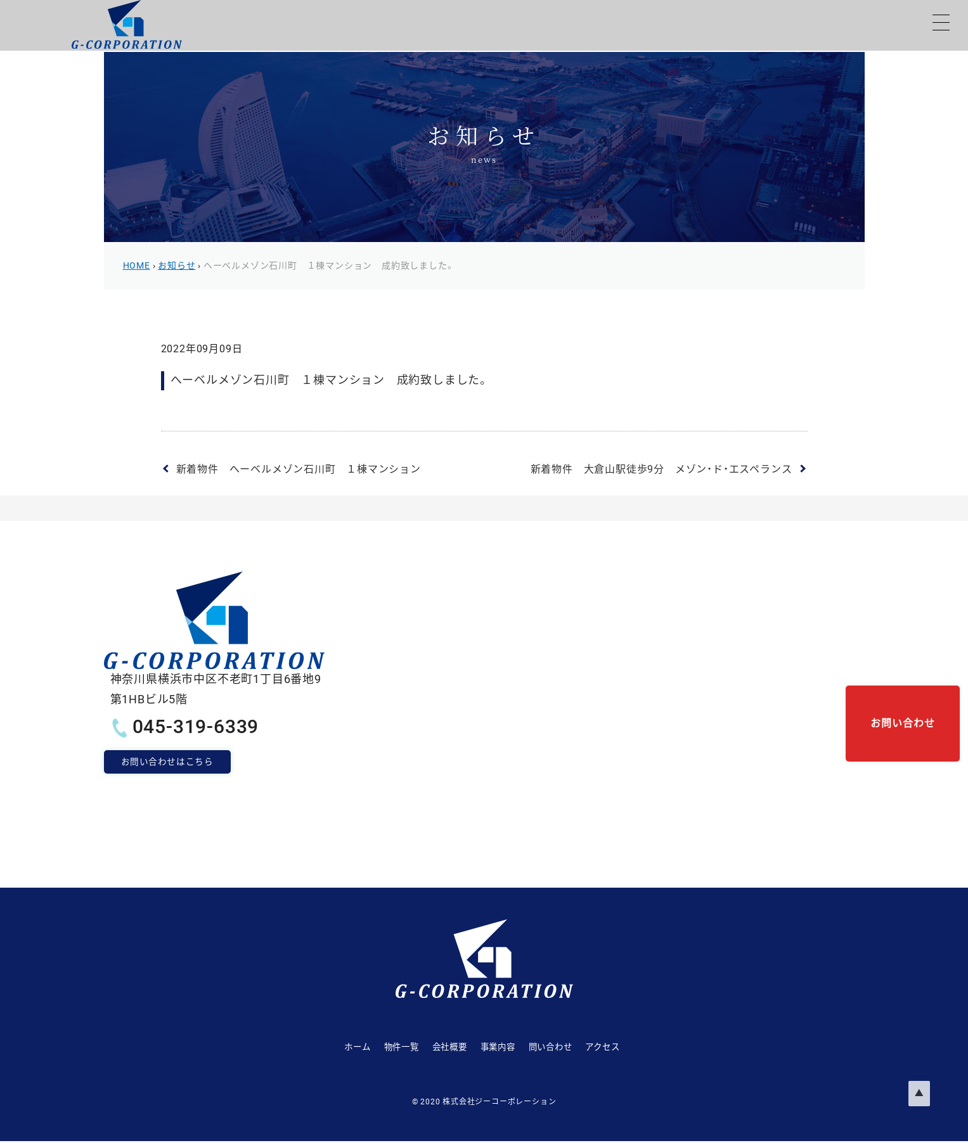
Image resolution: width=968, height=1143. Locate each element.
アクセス (639, 1047)
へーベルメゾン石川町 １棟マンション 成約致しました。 (330, 379)
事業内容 (499, 1047)
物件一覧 (369, 1047)
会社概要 (434, 1047)
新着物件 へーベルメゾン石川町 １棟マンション (298, 469)
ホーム (308, 1047)
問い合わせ (570, 1047)
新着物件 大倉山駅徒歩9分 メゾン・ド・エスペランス (661, 469)
